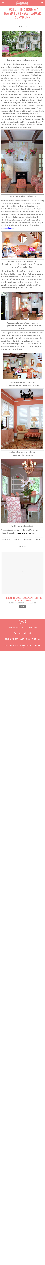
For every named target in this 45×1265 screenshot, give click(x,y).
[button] (3, 3)
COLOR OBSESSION (13, 603)
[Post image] (22, 573)
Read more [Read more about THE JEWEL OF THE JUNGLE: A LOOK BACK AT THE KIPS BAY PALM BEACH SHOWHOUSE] (22, 606)
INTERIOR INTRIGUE (22, 603)
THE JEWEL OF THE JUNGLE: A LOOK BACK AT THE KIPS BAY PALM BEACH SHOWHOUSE (22, 599)
